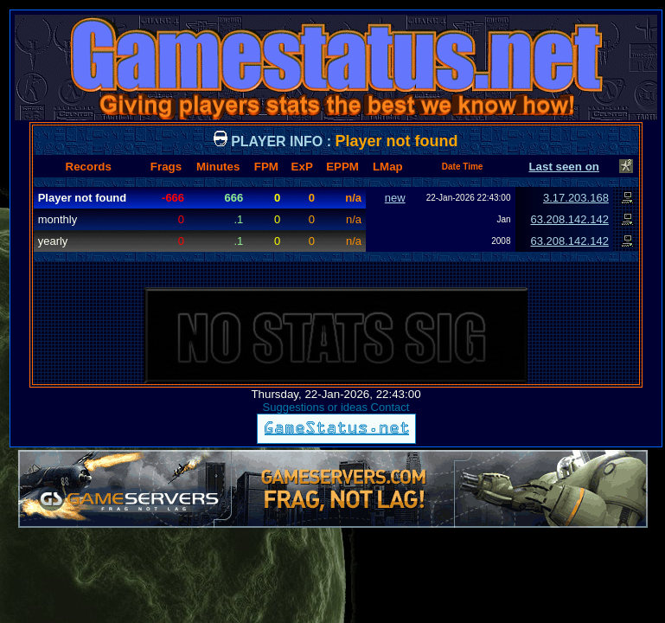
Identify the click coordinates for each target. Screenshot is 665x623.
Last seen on (563, 166)
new (395, 197)
